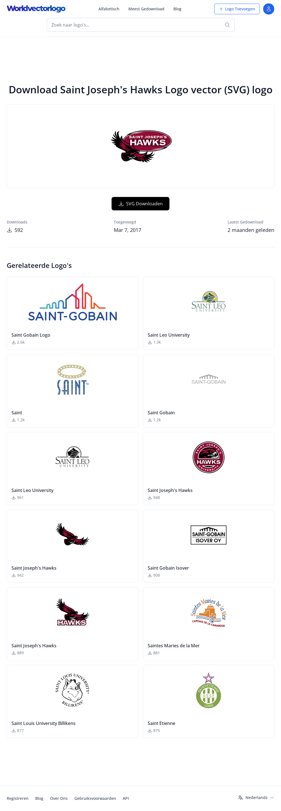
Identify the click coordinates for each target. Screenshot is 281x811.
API (126, 798)
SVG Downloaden (140, 204)
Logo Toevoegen (237, 8)
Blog (177, 8)
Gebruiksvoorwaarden (95, 798)
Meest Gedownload (146, 8)
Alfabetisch (108, 8)
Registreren (18, 798)
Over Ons (59, 798)
